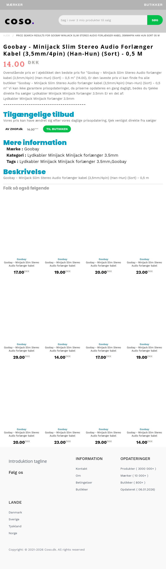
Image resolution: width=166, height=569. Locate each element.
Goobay (31, 148)
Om (78, 475)
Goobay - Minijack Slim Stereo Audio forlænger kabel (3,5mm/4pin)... (21, 265)
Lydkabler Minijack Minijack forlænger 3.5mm (68, 93)
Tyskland (15, 526)
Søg (155, 20)
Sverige (14, 519)
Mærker (14, 4)
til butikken (57, 129)
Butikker (153, 4)
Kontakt (81, 468)
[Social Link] (12, 481)
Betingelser (84, 482)
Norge (13, 533)
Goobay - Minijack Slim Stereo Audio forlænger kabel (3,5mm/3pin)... (62, 350)
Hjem (6, 35)
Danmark (15, 512)
